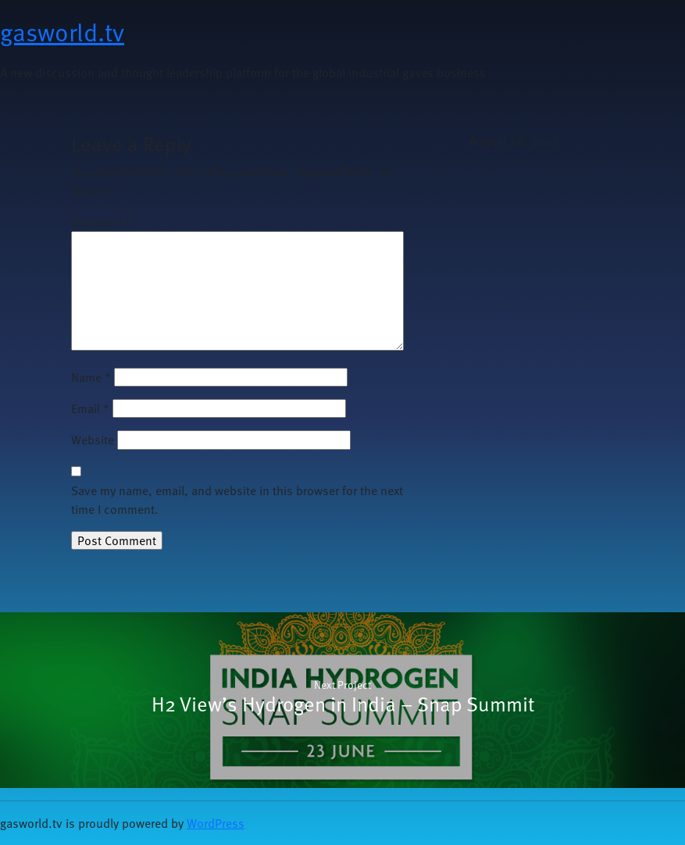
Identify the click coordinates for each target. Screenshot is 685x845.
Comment (101, 221)
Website (92, 439)
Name (91, 377)
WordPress (215, 823)
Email (90, 408)
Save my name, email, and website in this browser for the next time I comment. (237, 500)
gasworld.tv (62, 31)
